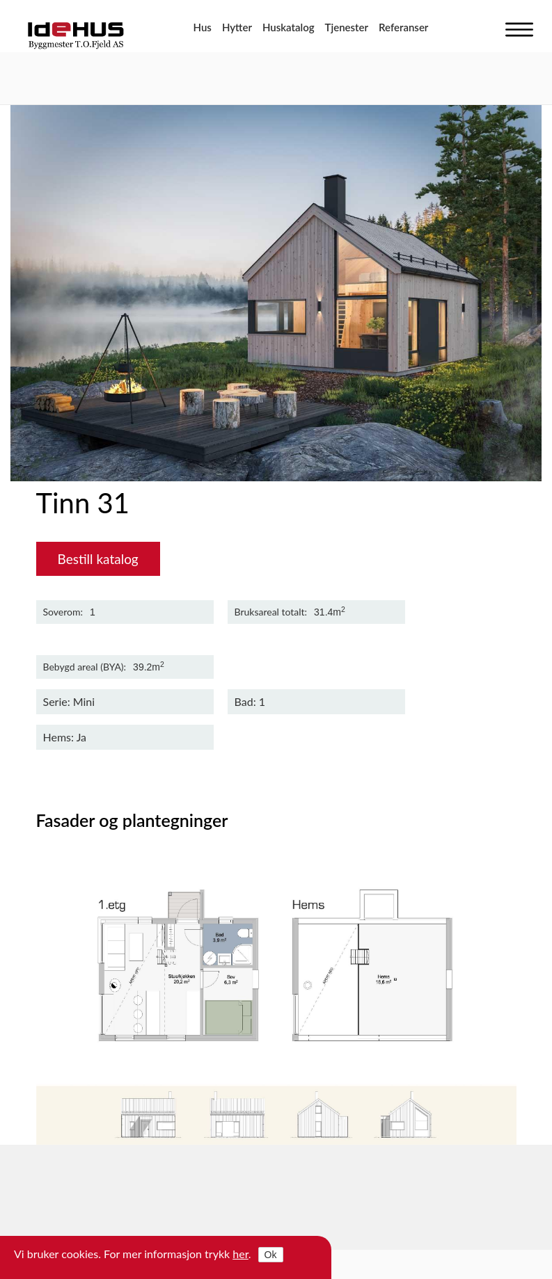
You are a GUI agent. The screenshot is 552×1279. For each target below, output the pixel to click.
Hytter (237, 27)
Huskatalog (288, 27)
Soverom (62, 612)
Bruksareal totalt (270, 612)
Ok (271, 1254)
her (240, 1253)
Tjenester (346, 27)
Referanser (403, 27)
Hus (203, 27)
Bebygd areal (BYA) (83, 667)
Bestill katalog (98, 559)
